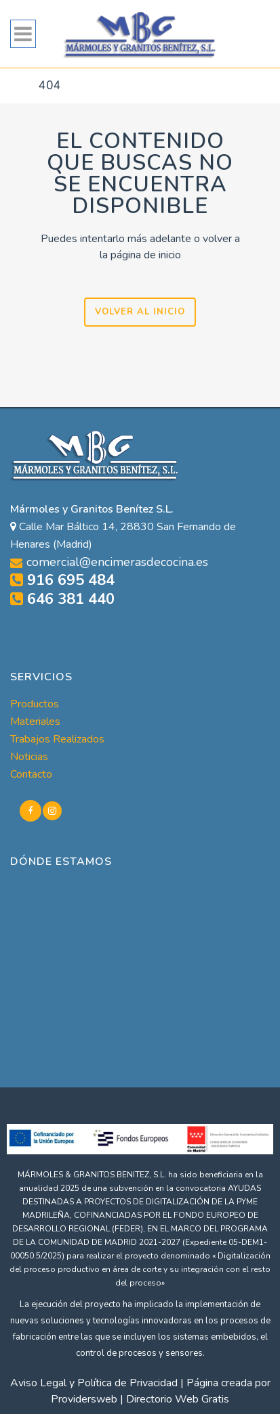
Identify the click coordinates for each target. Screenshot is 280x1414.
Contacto (31, 774)
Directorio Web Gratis (177, 1399)
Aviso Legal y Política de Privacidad (94, 1382)
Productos (34, 704)
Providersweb (84, 1399)
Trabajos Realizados (57, 739)
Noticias (29, 756)
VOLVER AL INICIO (140, 312)
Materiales (35, 721)
